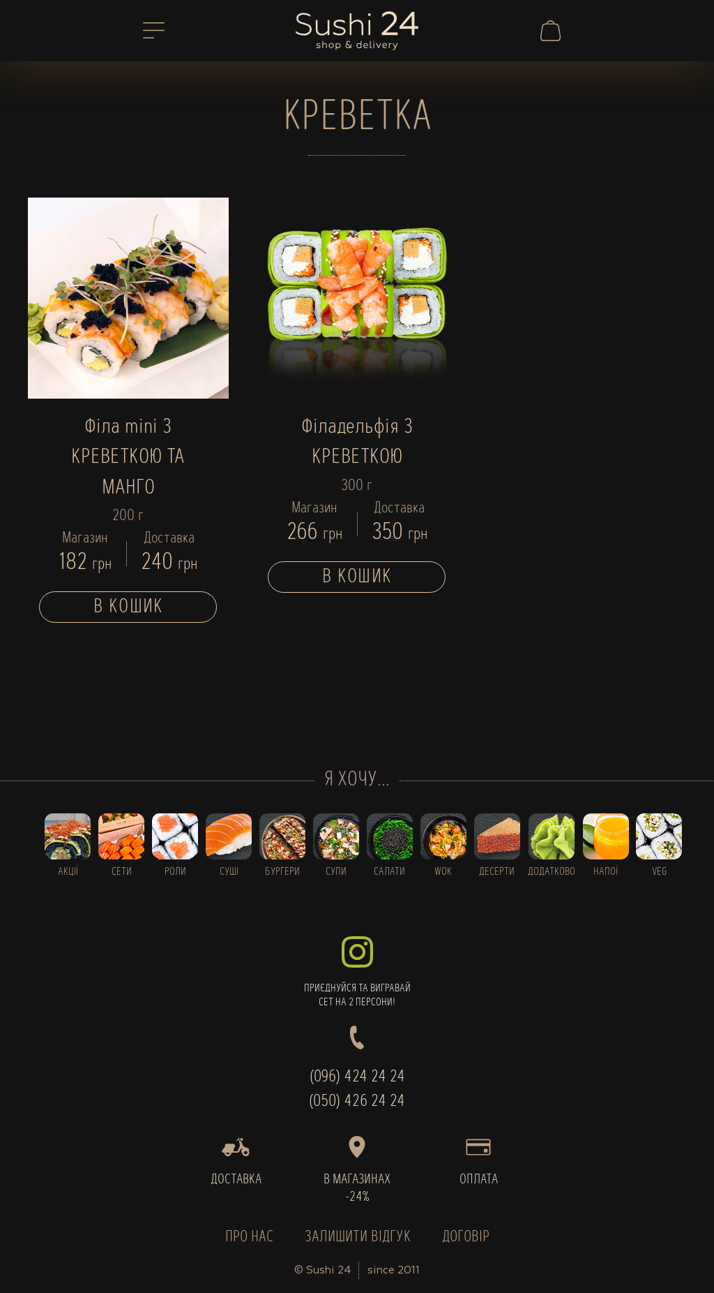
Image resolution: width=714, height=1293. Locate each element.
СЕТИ (122, 872)
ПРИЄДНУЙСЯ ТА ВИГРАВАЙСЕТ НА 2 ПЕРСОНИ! (357, 972)
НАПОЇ (605, 872)
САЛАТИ (389, 872)
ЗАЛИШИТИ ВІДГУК (358, 1237)
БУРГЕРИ (282, 872)
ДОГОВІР (465, 1237)
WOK (443, 872)
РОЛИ (175, 872)
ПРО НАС (249, 1237)
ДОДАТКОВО (551, 872)
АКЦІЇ (68, 872)
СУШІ (229, 872)
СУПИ (336, 872)
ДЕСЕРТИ (497, 872)
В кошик (128, 607)
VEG (659, 872)
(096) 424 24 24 (357, 1077)
